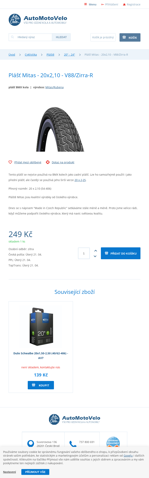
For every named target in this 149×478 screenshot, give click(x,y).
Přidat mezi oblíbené (25, 162)
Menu (90, 4)
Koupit (40, 385)
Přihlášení (111, 4)
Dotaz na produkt (60, 162)
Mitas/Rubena (54, 87)
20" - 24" (69, 54)
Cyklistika (31, 54)
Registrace (133, 4)
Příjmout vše (35, 472)
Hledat (61, 37)
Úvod (12, 54)
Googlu (128, 455)
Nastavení (9, 472)
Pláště (50, 54)
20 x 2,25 (80, 180)
